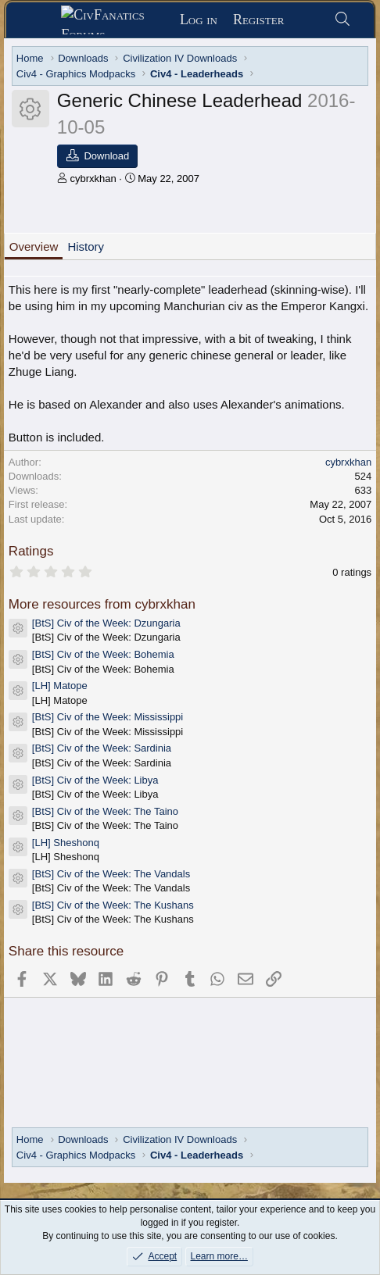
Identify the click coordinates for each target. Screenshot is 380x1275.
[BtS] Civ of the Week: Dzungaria (106, 623)
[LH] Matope (60, 685)
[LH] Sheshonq (65, 842)
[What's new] (308, 20)
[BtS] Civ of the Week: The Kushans (113, 905)
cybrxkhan (93, 178)
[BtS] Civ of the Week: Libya (95, 780)
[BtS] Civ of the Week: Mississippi (107, 717)
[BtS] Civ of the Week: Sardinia (101, 748)
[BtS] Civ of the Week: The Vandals (111, 874)
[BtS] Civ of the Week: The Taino (105, 811)
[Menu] (38, 20)
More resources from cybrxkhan (102, 604)
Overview (34, 246)
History (85, 246)
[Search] (342, 20)
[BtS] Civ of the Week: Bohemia (103, 654)
